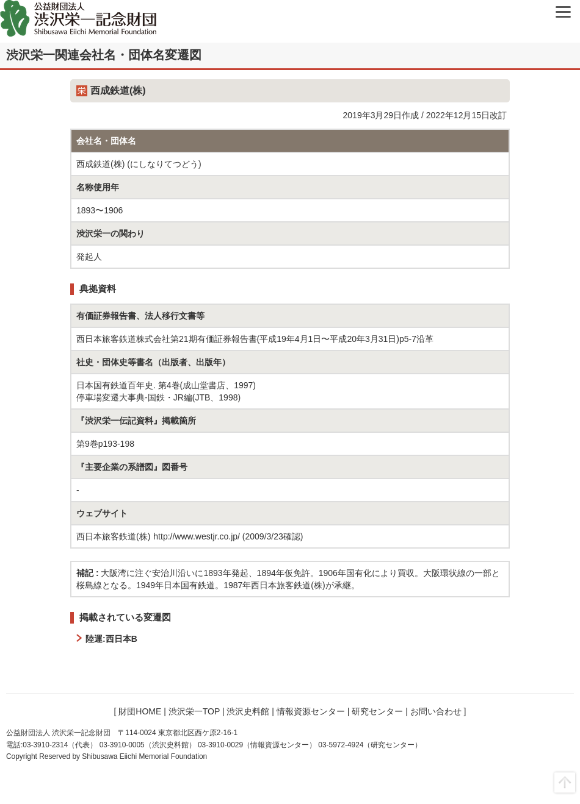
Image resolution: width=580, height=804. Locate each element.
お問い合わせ (436, 711)
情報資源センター (311, 711)
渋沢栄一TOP (194, 711)
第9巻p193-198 (105, 444)
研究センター (377, 711)
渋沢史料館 (248, 711)
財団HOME (139, 711)
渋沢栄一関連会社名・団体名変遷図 (103, 55)
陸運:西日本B (111, 639)
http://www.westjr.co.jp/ (196, 536)
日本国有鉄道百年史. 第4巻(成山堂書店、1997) (166, 385)
